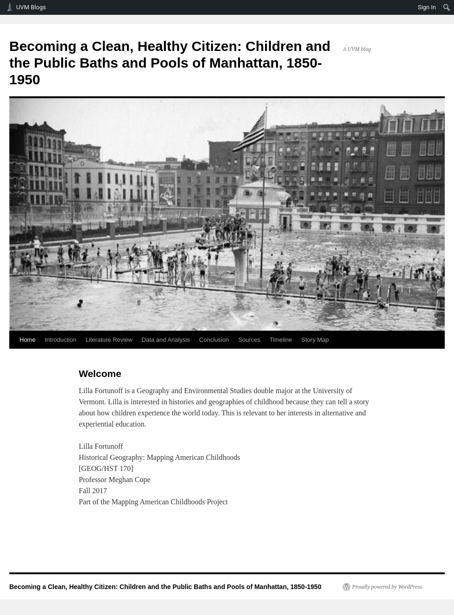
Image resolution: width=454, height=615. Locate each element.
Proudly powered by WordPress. (387, 587)
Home (27, 339)
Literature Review (109, 339)
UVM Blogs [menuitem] (31, 7)
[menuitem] (447, 7)
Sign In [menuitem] (427, 7)
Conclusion (214, 339)
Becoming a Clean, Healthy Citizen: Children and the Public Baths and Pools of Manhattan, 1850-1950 (169, 62)
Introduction (60, 339)
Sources (249, 339)
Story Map (315, 339)
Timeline (281, 339)
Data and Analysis (166, 339)
